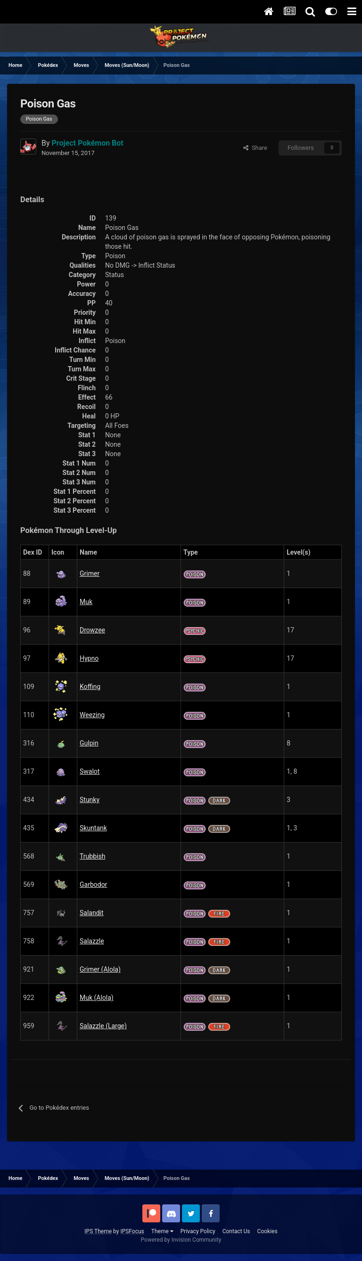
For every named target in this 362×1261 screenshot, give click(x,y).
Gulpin (89, 743)
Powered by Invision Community (181, 1239)
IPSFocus (132, 1231)
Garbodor (93, 884)
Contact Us (236, 1231)
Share (255, 147)
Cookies (267, 1231)
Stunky (89, 799)
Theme (162, 1231)
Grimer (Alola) (100, 969)
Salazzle (92, 941)
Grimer (89, 573)
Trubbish (92, 856)
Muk (86, 602)
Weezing (92, 715)
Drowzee (92, 630)
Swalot (89, 771)
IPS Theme (98, 1231)
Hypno (89, 658)
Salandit (92, 913)
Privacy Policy (198, 1231)
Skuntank (93, 828)
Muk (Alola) (97, 997)
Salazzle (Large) (103, 1026)
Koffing (90, 686)
